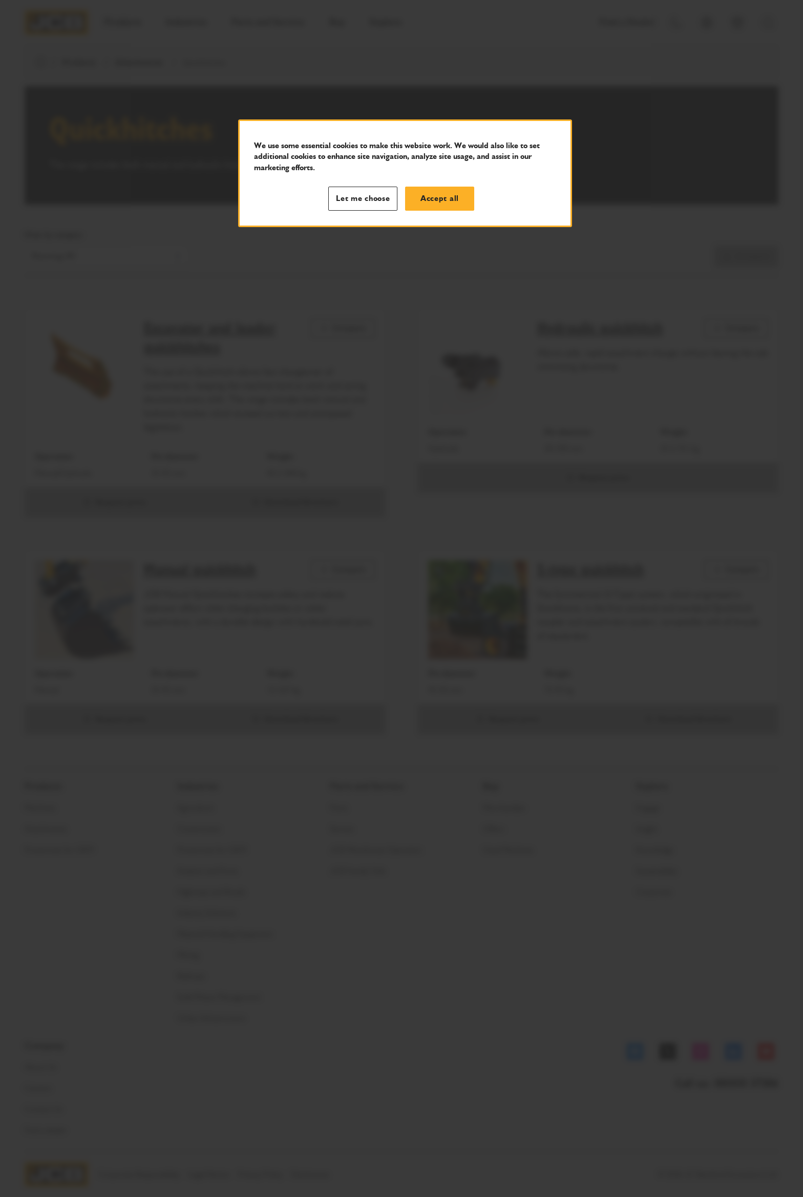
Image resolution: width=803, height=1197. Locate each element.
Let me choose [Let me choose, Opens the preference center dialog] (363, 198)
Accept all (439, 198)
